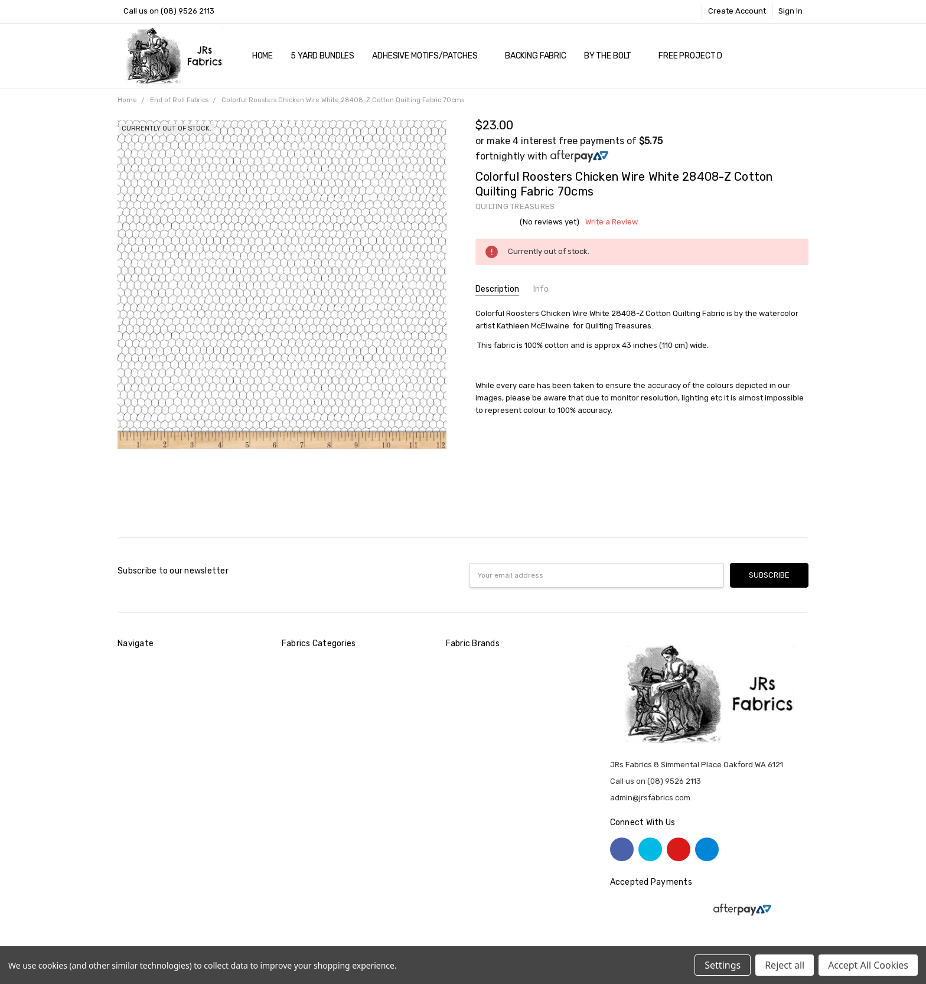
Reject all (784, 965)
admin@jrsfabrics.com (650, 797)
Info (541, 289)
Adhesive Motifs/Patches (429, 56)
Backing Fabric (535, 56)
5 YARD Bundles (322, 56)
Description (497, 289)
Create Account (737, 10)
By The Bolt (612, 56)
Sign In (790, 10)
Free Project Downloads (711, 56)
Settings (723, 965)
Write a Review (611, 222)
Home (262, 56)
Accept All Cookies (868, 965)
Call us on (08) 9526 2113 (168, 10)
